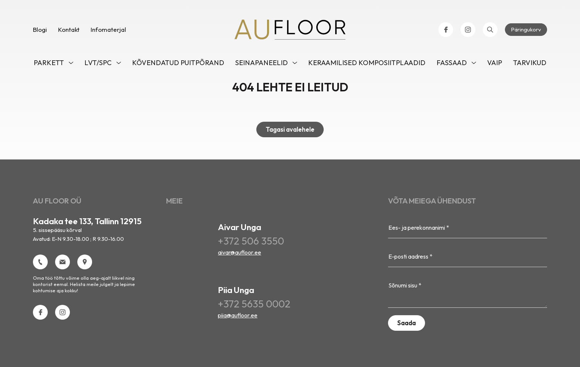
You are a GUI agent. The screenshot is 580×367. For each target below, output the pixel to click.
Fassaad (451, 62)
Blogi (40, 29)
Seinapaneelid (261, 62)
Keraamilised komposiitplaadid (366, 62)
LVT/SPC (98, 62)
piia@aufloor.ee (237, 315)
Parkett (49, 62)
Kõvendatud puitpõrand (178, 62)
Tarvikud (529, 62)
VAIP (494, 62)
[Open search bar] (490, 29)
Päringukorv (526, 29)
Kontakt (69, 29)
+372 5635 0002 (254, 303)
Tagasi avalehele (290, 129)
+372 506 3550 (251, 241)
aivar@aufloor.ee (239, 252)
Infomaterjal (108, 29)
